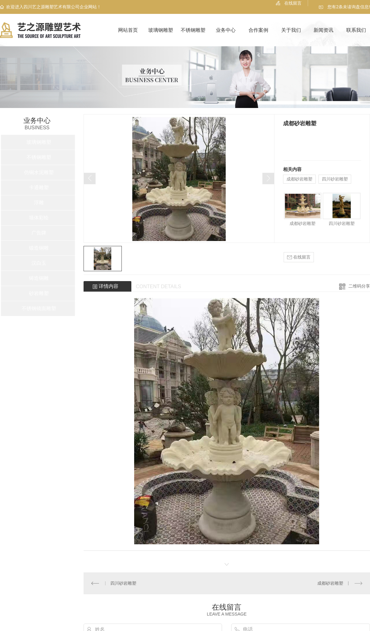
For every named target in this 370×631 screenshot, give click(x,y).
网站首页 (128, 30)
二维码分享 (359, 286)
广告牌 (38, 232)
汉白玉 (38, 263)
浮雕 (39, 202)
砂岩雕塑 (39, 293)
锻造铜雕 (39, 248)
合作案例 (258, 30)
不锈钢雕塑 (193, 30)
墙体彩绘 (39, 217)
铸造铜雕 (39, 278)
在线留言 (293, 3)
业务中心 (226, 30)
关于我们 (291, 30)
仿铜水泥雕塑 (39, 172)
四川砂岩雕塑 (335, 178)
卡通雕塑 (39, 187)
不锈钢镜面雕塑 (39, 308)
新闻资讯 (323, 30)
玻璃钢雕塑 (160, 30)
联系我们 (356, 30)
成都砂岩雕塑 (299, 178)
